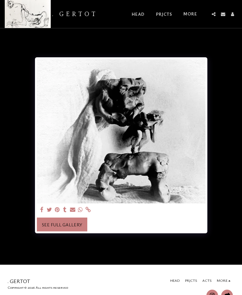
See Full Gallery (62, 225)
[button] (213, 14)
